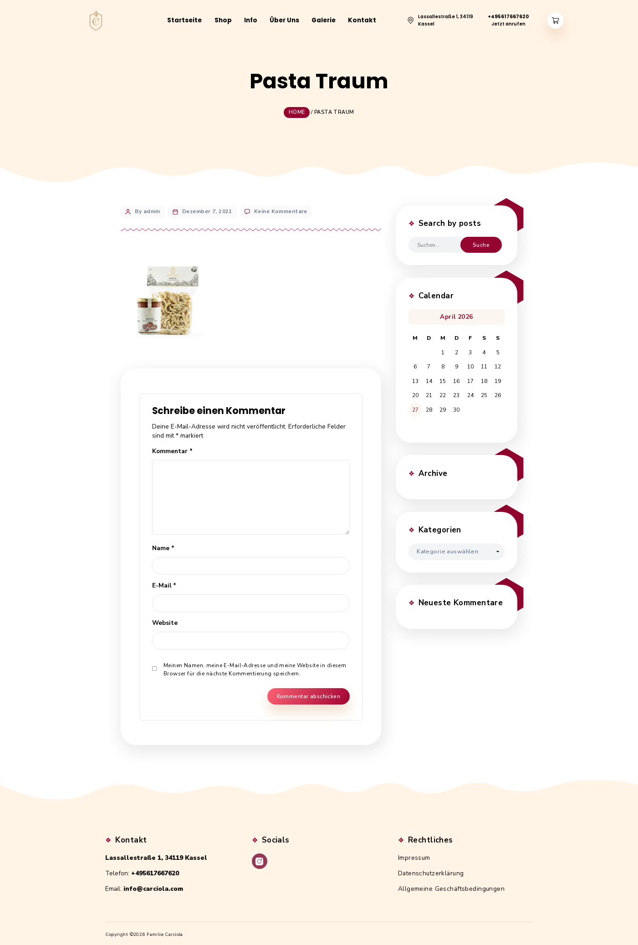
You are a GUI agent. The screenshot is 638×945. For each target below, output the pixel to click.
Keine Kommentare (280, 208)
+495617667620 (155, 871)
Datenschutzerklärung (431, 871)
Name (163, 545)
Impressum (414, 855)
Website (165, 620)
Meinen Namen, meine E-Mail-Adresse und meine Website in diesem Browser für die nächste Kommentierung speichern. (254, 667)
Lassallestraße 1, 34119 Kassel (156, 855)
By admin (147, 208)
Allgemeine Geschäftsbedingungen (451, 886)
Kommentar (172, 448)
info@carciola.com (153, 886)
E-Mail (164, 582)
